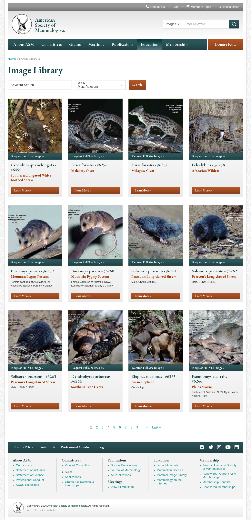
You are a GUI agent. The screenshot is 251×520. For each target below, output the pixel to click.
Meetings (96, 44)
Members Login (201, 6)
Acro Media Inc (49, 510)
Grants (75, 44)
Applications (73, 477)
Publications (122, 44)
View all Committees (78, 465)
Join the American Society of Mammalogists (219, 466)
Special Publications (124, 465)
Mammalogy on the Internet (169, 481)
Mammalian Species (170, 470)
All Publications (121, 475)
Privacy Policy (23, 447)
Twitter (211, 447)
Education (149, 44)
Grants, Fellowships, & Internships (79, 483)
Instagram (219, 447)
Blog (176, 6)
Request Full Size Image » (27, 156)
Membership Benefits (216, 482)
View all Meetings (122, 486)
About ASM (23, 44)
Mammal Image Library (172, 475)
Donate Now (225, 44)
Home (12, 58)
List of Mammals (167, 465)
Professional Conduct (76, 447)
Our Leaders (24, 465)
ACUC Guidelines (27, 484)
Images (171, 24)
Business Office (229, 6)
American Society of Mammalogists (67, 505)
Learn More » (22, 190)
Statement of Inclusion (30, 470)
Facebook (202, 447)
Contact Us (157, 6)
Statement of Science (30, 475)
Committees (51, 44)
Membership (177, 44)
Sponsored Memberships (219, 487)
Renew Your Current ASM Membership (219, 475)
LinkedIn (236, 447)
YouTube (228, 447)
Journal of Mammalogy (126, 470)
